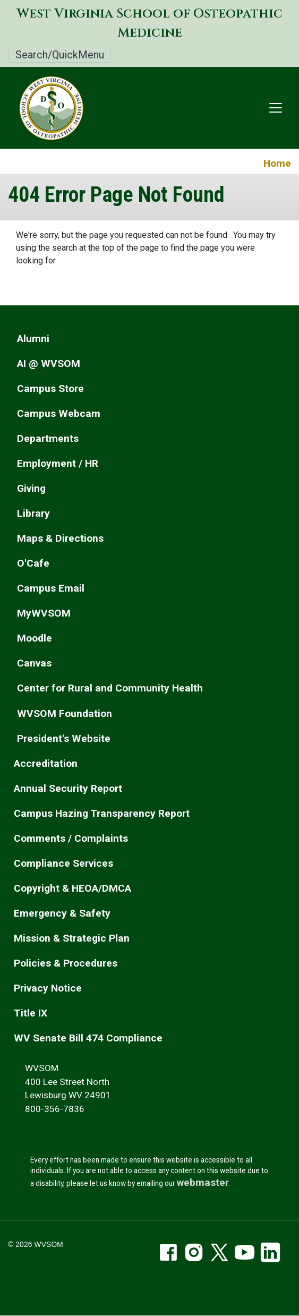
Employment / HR (57, 463)
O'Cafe (33, 563)
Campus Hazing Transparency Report (102, 813)
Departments (48, 438)
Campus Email (50, 588)
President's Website (63, 738)
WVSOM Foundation (64, 713)
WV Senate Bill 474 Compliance (88, 1038)
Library (33, 513)
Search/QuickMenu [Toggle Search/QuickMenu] (59, 54)
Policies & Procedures (65, 963)
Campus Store (50, 388)
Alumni (33, 338)
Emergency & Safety (62, 913)
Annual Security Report (68, 788)
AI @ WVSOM (48, 363)
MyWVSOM (44, 613)
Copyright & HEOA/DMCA (72, 888)
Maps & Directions (60, 538)
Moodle (34, 638)
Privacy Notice (48, 988)
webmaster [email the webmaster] (203, 1182)
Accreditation (46, 763)
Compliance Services (63, 863)
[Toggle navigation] (276, 107)
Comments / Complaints (71, 838)
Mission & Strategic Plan (72, 938)
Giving (31, 488)
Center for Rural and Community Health (110, 688)
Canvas (34, 663)
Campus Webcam (58, 413)
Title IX (30, 1013)
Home (277, 163)
